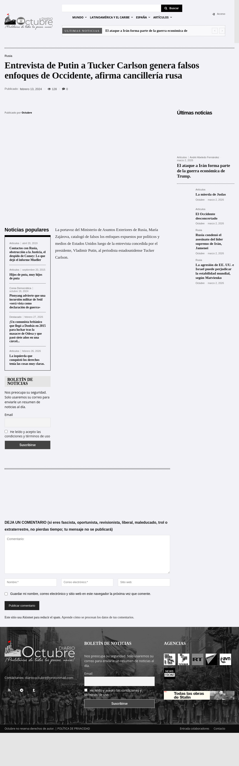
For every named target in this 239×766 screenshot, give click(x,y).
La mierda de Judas (209, 187)
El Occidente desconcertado (215, 206)
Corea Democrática (20, 288)
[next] (222, 31)
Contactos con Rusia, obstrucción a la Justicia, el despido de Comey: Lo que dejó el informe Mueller (27, 253)
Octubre (27, 112)
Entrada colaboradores (194, 729)
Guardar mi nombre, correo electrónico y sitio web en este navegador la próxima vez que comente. (80, 594)
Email (9, 414)
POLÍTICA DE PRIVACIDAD (73, 729)
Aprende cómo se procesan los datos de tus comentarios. (98, 617)
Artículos (14, 243)
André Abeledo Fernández (204, 157)
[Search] (171, 8)
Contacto (219, 729)
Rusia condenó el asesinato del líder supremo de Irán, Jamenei (214, 230)
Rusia (8, 55)
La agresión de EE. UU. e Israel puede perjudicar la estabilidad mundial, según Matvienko (214, 256)
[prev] (215, 31)
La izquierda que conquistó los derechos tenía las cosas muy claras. (27, 359)
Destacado (15, 317)
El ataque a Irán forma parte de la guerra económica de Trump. (203, 167)
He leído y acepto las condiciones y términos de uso (27, 434)
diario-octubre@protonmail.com (49, 677)
